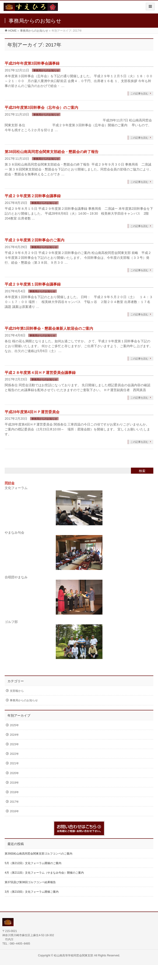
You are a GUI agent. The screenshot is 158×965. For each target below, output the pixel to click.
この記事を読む (139, 93)
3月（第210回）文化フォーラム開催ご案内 (32, 891)
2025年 (14, 725)
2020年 (14, 773)
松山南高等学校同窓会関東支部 (73, 955)
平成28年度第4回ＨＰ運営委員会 (32, 412)
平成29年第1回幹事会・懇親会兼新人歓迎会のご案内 (49, 328)
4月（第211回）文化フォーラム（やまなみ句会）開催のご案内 (44, 872)
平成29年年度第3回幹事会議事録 (32, 63)
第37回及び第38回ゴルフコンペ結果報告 (30, 882)
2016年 (14, 811)
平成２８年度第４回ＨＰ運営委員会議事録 (40, 373)
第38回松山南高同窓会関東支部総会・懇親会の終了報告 (51, 152)
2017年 (14, 801)
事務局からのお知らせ (46, 70)
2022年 (14, 753)
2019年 (14, 782)
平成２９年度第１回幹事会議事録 (33, 284)
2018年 (14, 792)
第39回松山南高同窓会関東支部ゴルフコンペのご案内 (38, 853)
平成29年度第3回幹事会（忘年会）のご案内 (41, 108)
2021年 (14, 763)
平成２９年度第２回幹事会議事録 (33, 196)
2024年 (14, 734)
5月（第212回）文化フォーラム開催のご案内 (33, 863)
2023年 (14, 744)
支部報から (17, 690)
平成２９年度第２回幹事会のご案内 (34, 240)
